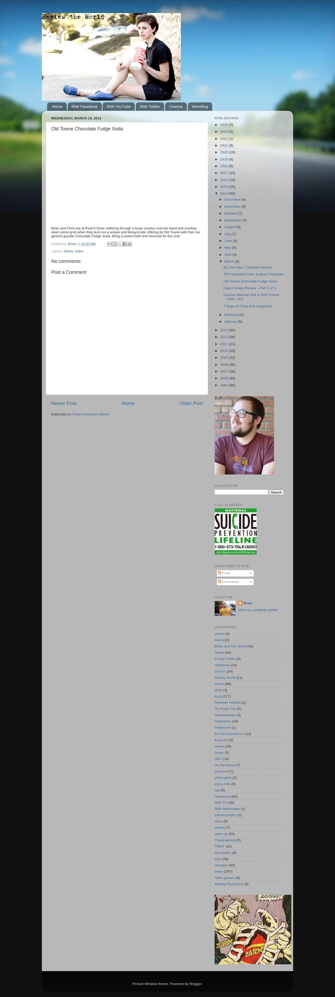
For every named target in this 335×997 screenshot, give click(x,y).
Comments (228, 582)
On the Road (225, 765)
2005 (224, 385)
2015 (224, 187)
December (233, 199)
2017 (224, 173)
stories (220, 828)
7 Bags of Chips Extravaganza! (248, 306)
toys (218, 859)
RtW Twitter (150, 106)
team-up (221, 834)
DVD (218, 690)
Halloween (223, 721)
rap (217, 790)
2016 (224, 180)
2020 (224, 152)
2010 (224, 351)
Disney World (225, 678)
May (228, 248)
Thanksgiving (225, 840)
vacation (221, 865)
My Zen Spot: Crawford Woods (248, 267)
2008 (224, 365)
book (218, 640)
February (231, 315)
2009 (224, 358)
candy (219, 652)
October (231, 213)
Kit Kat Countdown (229, 734)
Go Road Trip (225, 709)
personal (221, 771)
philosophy (223, 778)
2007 (224, 371)
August (230, 227)
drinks (68, 251)
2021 (224, 145)
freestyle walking (228, 702)
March (229, 261)
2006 (224, 378)
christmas (222, 665)
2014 (224, 193)
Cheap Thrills (225, 659)
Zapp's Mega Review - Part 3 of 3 (250, 288)
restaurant (223, 796)
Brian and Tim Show (230, 646)
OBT (218, 759)
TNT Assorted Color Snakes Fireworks (253, 274)
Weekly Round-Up (229, 884)
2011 (224, 344)
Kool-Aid (221, 740)
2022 (224, 139)
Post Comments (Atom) (91, 414)
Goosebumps (225, 715)
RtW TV (221, 802)
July (228, 234)
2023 (224, 132)
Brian (248, 603)
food (218, 696)
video (79, 251)
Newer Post (64, 403)
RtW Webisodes (227, 809)
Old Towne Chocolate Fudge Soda (250, 281)
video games (225, 878)
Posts (224, 573)
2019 (224, 159)
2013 (224, 330)
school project (225, 815)
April (228, 255)
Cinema (176, 106)
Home (57, 106)
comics (220, 671)
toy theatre (223, 853)
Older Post (191, 403)
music (219, 753)
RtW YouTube (119, 106)
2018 (224, 166)
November (233, 206)
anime (219, 634)
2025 (224, 125)
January (231, 321)
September (233, 220)
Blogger (195, 984)
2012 (224, 337)
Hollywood (223, 727)
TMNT (220, 846)
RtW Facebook (85, 106)
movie (219, 746)
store (218, 821)
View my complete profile (257, 610)
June (228, 241)
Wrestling (200, 106)
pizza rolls (222, 784)
